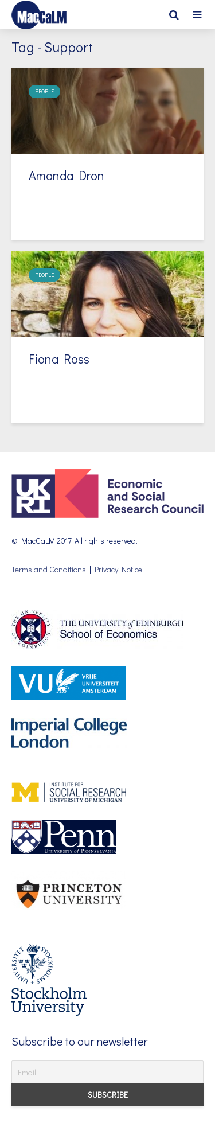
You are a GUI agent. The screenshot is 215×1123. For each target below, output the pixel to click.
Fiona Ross (59, 358)
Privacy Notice (118, 569)
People (44, 91)
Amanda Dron (66, 175)
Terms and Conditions (48, 569)
